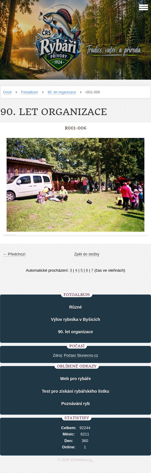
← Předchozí (14, 254)
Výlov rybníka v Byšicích (75, 319)
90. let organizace (62, 92)
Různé (75, 307)
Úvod (7, 92)
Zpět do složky (86, 254)
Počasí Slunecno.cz (81, 355)
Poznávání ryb (75, 403)
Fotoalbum (29, 92)
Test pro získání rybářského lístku (75, 391)
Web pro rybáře (75, 378)
